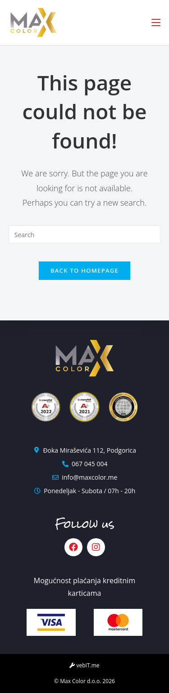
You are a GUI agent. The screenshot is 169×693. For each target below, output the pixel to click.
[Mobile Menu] (155, 22)
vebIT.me (84, 665)
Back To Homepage (84, 270)
